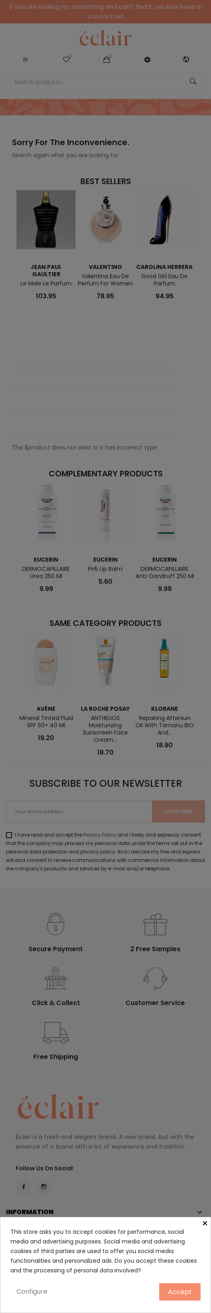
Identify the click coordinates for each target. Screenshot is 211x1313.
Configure (31, 1291)
